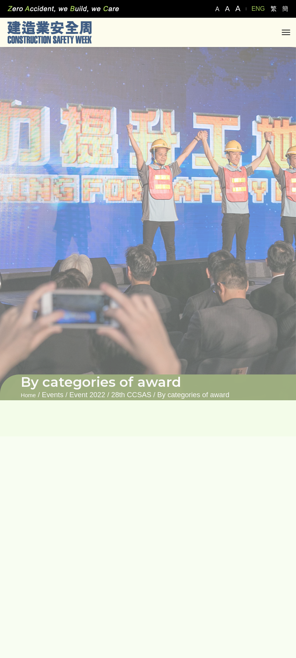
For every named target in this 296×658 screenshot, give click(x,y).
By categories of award (193, 395)
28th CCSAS (131, 395)
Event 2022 (87, 395)
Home (28, 395)
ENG (258, 8)
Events (52, 395)
